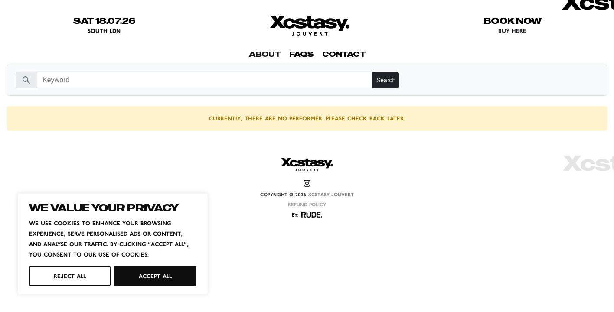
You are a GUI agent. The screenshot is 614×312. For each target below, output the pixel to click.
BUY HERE (512, 30)
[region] (112, 244)
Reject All (70, 276)
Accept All (155, 276)
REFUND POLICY (307, 204)
